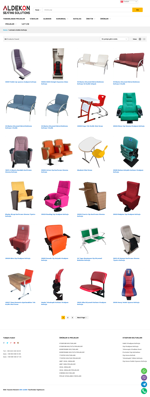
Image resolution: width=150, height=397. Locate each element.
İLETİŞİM (25, 24)
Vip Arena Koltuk (129, 355)
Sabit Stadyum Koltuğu (131, 343)
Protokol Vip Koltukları (131, 352)
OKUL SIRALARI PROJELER (69, 370)
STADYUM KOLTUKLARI (67, 343)
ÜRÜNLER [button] (104, 19)
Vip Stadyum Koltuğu (130, 346)
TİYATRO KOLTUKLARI (67, 355)
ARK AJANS (23, 390)
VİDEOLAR (34, 19)
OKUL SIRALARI (65, 367)
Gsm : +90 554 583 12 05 (12, 354)
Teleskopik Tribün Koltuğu (132, 358)
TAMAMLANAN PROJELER (14, 19)
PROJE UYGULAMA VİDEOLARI (70, 376)
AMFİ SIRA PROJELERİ (67, 364)
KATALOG (77, 19)
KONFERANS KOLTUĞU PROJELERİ (72, 352)
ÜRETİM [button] (89, 19)
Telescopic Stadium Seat (132, 349)
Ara (137, 10)
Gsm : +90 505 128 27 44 (12, 357)
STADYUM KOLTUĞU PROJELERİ (71, 346)
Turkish (125, 1)
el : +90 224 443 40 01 (12, 351)
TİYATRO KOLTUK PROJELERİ (70, 358)
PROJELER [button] (9, 24)
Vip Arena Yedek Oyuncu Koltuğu (135, 361)
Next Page (82, 317)
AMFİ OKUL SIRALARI (67, 361)
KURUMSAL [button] (61, 19)
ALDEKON (47, 19)
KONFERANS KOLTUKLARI (68, 349)
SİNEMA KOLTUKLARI (67, 373)
